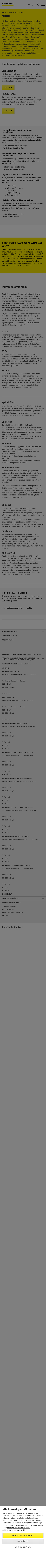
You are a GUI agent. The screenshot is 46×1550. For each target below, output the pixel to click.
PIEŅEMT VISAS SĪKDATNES (23, 1535)
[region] (23, 1528)
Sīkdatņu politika (14, 1528)
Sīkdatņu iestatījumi (23, 1547)
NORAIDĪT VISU (23, 1541)
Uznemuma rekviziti (17, 1530)
